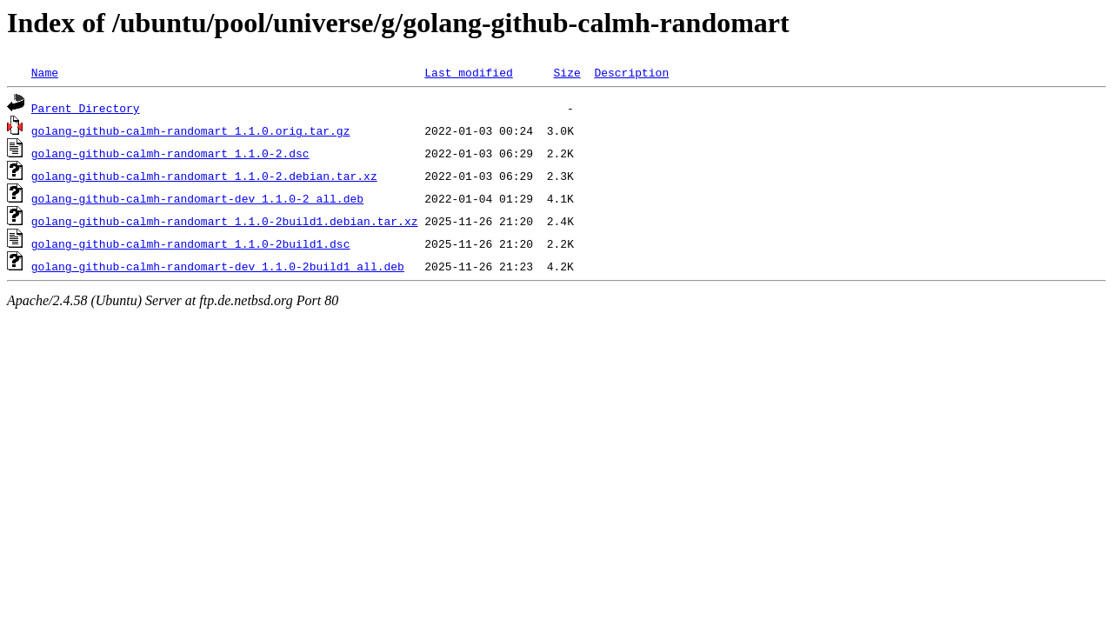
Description (631, 72)
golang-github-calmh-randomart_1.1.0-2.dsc (170, 153)
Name (44, 72)
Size (566, 72)
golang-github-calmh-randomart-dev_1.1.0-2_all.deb (197, 198)
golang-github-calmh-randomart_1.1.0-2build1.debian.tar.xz (224, 221)
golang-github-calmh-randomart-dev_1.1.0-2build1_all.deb (217, 266)
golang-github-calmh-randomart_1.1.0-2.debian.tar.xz (204, 175)
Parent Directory (85, 108)
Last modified (468, 72)
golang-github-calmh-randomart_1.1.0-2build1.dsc (190, 243)
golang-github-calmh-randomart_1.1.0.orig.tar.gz (190, 130)
